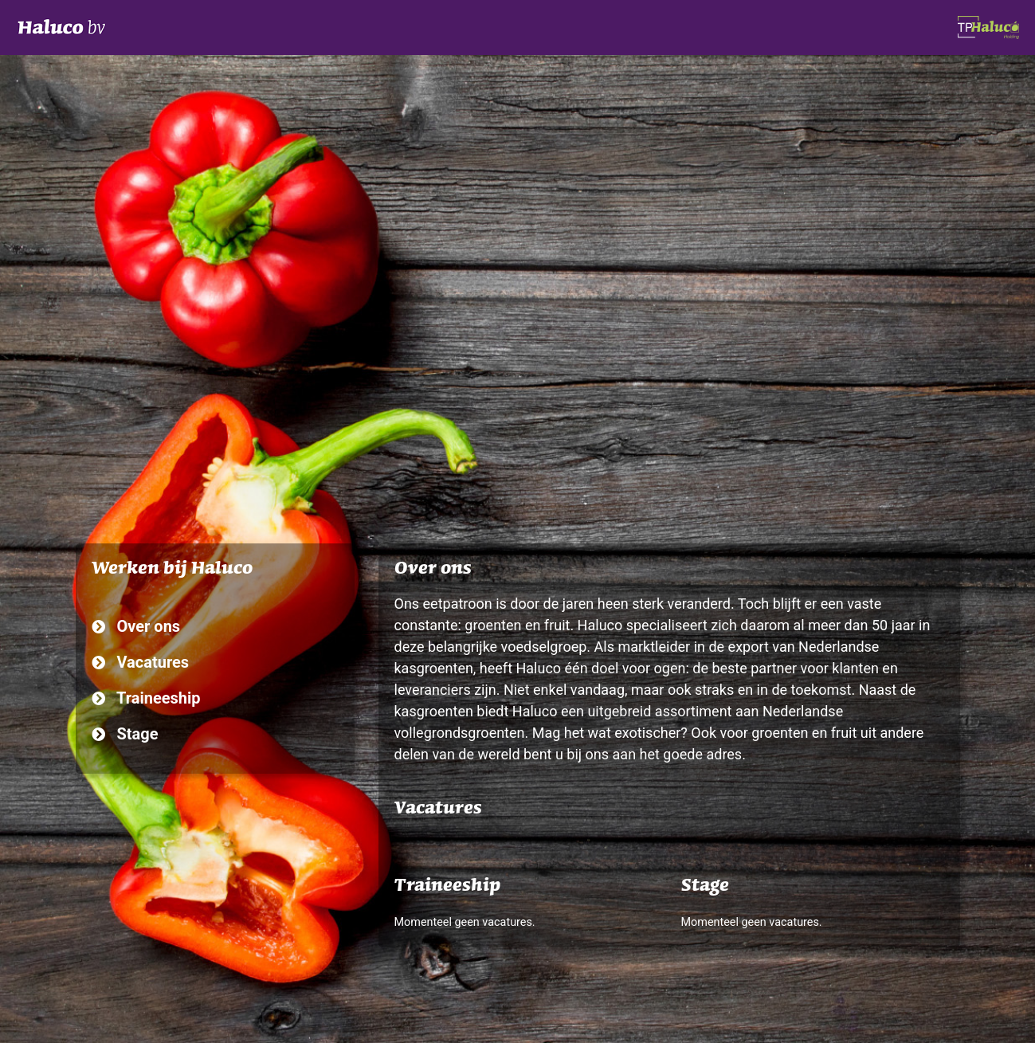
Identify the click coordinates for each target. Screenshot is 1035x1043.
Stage (125, 733)
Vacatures (141, 662)
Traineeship (146, 698)
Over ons (136, 626)
